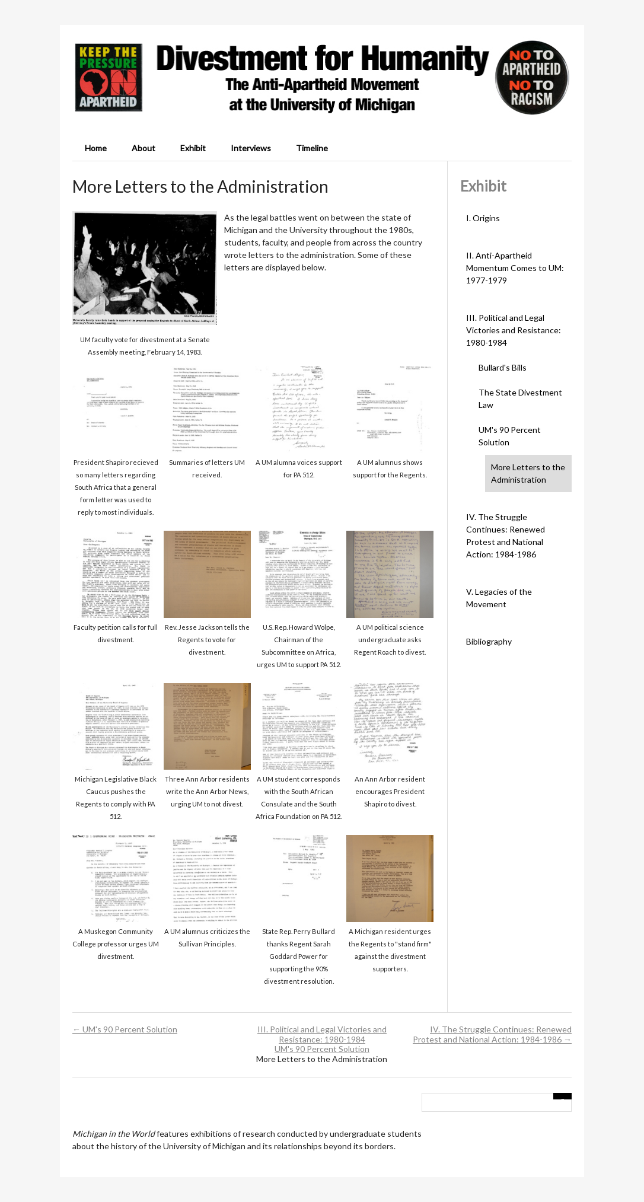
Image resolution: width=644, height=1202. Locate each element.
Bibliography (489, 641)
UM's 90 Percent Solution (510, 436)
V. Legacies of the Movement (499, 597)
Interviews (251, 148)
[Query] (497, 1102)
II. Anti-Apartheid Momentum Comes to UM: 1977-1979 (515, 267)
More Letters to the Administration (528, 473)
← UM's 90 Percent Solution (124, 1029)
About (143, 148)
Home (96, 148)
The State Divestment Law (520, 398)
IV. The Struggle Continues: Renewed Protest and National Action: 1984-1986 (505, 535)
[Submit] (562, 1096)
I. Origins (483, 218)
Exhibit (193, 148)
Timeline (312, 148)
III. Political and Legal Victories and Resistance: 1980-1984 (513, 330)
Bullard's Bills (503, 367)
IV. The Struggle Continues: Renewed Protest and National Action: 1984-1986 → (492, 1034)
